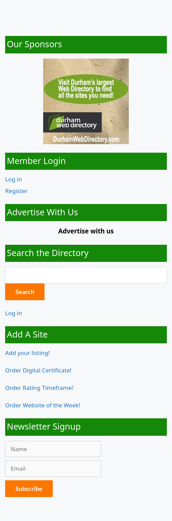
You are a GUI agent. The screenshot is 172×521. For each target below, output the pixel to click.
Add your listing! (27, 353)
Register (16, 191)
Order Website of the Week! (42, 405)
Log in (13, 179)
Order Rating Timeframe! (39, 388)
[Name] (53, 449)
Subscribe (28, 488)
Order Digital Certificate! (38, 370)
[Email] (53, 468)
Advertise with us (86, 231)
